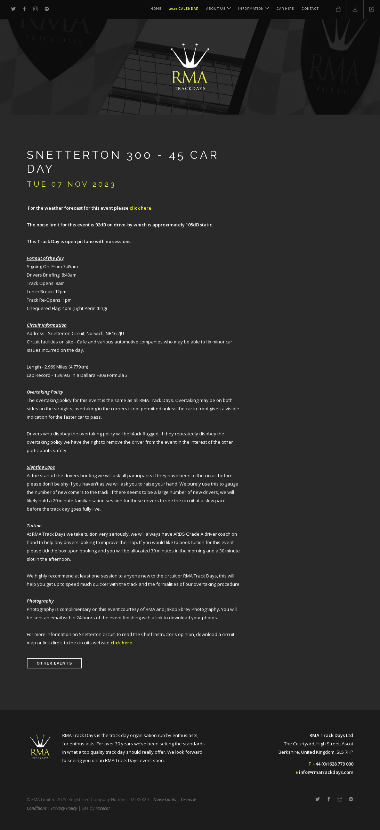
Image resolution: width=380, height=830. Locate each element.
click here (140, 208)
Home (154, 9)
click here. (122, 642)
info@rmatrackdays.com (326, 772)
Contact (310, 9)
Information (250, 9)
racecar (103, 808)
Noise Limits (164, 799)
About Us (214, 9)
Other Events (54, 663)
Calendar (182, 9)
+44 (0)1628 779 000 (333, 764)
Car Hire (285, 9)
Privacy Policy (64, 808)
